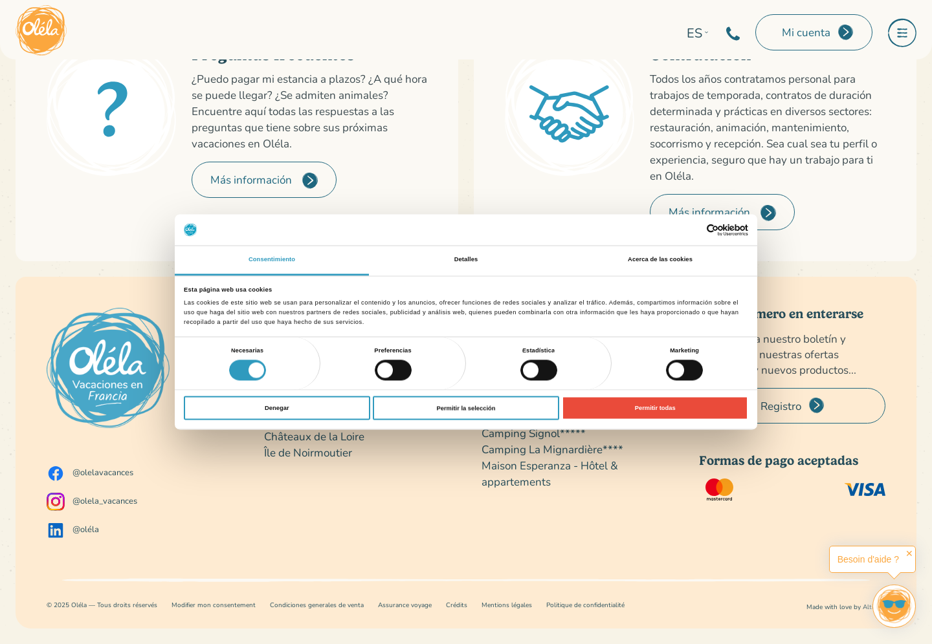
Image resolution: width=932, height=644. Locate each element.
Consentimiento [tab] (272, 260)
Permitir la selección (465, 408)
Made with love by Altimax (845, 607)
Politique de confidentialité (585, 605)
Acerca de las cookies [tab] (660, 260)
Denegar (277, 408)
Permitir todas (655, 408)
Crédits (456, 605)
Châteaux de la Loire (314, 436)
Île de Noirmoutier (308, 452)
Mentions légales (507, 605)
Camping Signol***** (534, 432)
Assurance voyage (405, 605)
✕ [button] (909, 553)
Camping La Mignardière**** (552, 449)
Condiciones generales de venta (317, 605)
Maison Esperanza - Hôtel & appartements (550, 473)
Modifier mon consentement (214, 605)
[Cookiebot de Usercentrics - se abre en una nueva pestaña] (691, 230)
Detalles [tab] (466, 260)
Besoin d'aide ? (868, 559)
